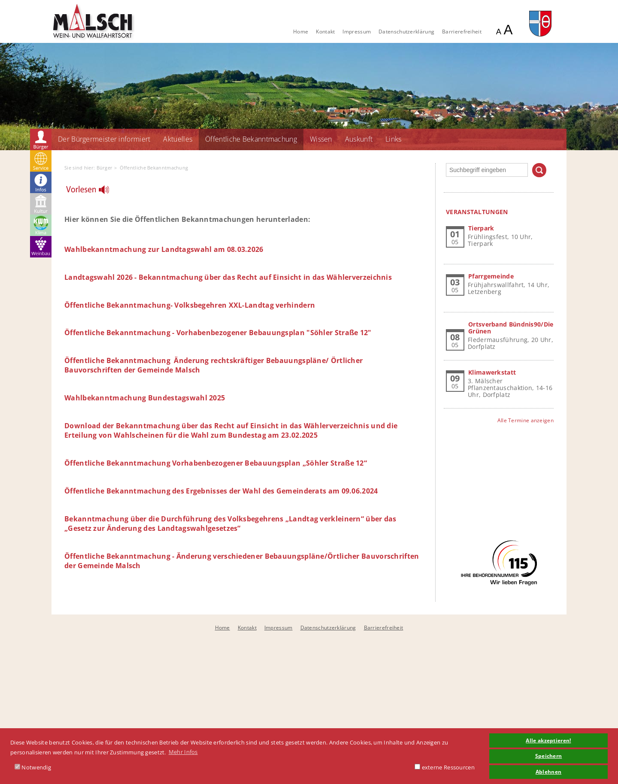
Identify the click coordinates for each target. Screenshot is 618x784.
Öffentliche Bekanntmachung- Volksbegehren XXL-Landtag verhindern (189, 305)
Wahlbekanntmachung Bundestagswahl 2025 (144, 398)
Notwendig (33, 767)
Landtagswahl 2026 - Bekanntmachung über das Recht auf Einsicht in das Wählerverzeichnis (228, 277)
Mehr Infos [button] (183, 752)
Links (393, 139)
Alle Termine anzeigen (525, 420)
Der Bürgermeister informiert (104, 139)
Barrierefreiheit (462, 31)
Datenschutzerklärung (406, 31)
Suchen (539, 170)
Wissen (321, 139)
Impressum (356, 31)
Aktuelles (177, 139)
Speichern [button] (548, 755)
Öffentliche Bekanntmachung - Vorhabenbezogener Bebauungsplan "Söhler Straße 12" (218, 332)
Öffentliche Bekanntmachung (251, 139)
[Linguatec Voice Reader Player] (93, 191)
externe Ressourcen (445, 767)
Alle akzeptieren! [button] (548, 740)
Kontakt (325, 31)
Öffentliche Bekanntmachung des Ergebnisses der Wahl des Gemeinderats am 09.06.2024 (221, 491)
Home (300, 31)
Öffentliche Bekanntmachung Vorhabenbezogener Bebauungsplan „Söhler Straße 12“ (215, 463)
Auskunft (359, 139)
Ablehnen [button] (548, 771)
